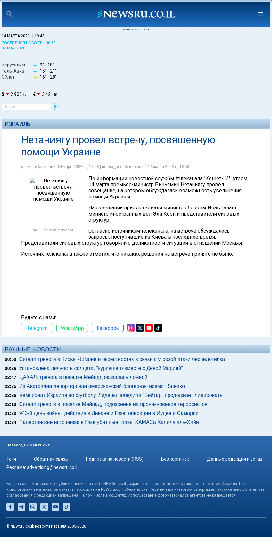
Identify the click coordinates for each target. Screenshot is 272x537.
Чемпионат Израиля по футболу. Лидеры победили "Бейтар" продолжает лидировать (121, 395)
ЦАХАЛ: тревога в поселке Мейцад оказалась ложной (83, 377)
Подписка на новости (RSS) (115, 459)
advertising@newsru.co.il (52, 467)
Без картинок (175, 459)
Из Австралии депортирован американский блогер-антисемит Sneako (102, 386)
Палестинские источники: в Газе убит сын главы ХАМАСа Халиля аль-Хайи (109, 422)
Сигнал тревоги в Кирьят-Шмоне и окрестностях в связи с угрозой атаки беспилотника (122, 359)
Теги (11, 459)
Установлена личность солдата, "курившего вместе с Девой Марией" (101, 368)
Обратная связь (51, 459)
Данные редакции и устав (234, 459)
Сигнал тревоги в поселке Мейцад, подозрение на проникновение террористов (113, 404)
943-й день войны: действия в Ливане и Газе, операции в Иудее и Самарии (109, 413)
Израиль (17, 123)
